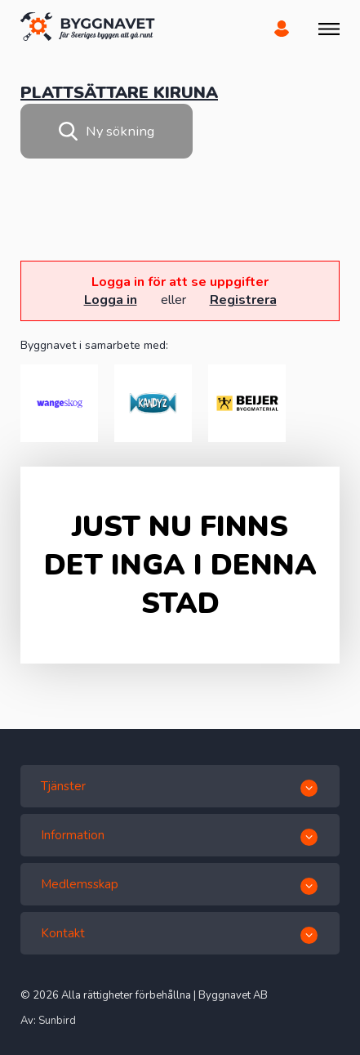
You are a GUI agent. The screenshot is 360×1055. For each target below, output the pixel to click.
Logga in (110, 300)
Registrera (243, 300)
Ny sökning (106, 131)
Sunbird (57, 1020)
